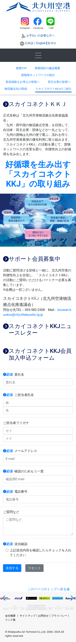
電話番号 (15, 491)
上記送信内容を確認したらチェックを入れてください (38, 552)
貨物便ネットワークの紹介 (38, 75)
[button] (4, 598)
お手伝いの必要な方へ (40, 35)
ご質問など (11, 512)
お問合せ (43, 615)
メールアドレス (20, 451)
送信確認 (15, 544)
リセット (34, 568)
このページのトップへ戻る (47, 589)
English (41, 43)
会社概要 (10, 615)
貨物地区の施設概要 (47, 68)
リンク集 (10, 619)
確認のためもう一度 (23, 471)
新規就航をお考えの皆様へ (23, 81)
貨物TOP (21, 68)
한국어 (51, 43)
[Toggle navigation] (38, 55)
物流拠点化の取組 (15, 88)
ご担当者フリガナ (16, 423)
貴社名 (13, 374)
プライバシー (59, 615)
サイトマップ (27, 615)
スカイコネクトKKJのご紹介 (53, 88)
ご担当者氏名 (18, 395)
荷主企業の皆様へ (59, 81)
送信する (12, 568)
